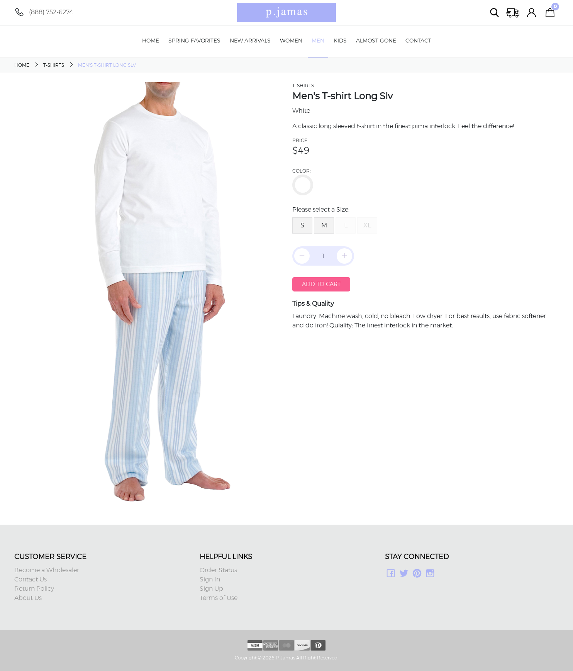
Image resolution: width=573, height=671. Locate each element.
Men (318, 41)
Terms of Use (218, 598)
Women (291, 41)
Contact (418, 41)
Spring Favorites (194, 41)
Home (150, 41)
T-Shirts (53, 65)
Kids (340, 41)
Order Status (218, 570)
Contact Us (30, 579)
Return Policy (34, 589)
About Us (28, 598)
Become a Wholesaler (46, 570)
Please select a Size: (320, 210)
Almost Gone (376, 41)
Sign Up (211, 589)
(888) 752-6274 (51, 12)
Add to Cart (321, 284)
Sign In (210, 579)
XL (367, 225)
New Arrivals (250, 41)
